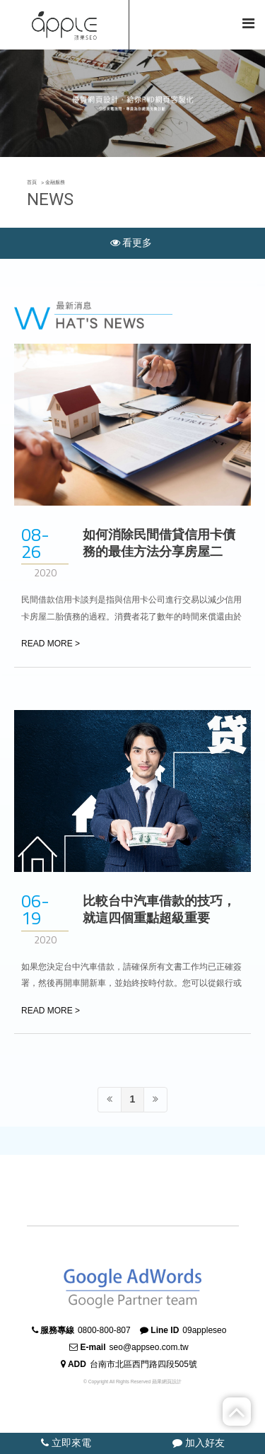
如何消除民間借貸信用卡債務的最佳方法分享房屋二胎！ (159, 552)
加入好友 (198, 1442)
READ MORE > (50, 644)
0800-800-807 (104, 1330)
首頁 (32, 182)
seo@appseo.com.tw (149, 1347)
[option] (132, 103)
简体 (220, 24)
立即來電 (66, 1442)
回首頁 (177, 24)
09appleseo (204, 1330)
